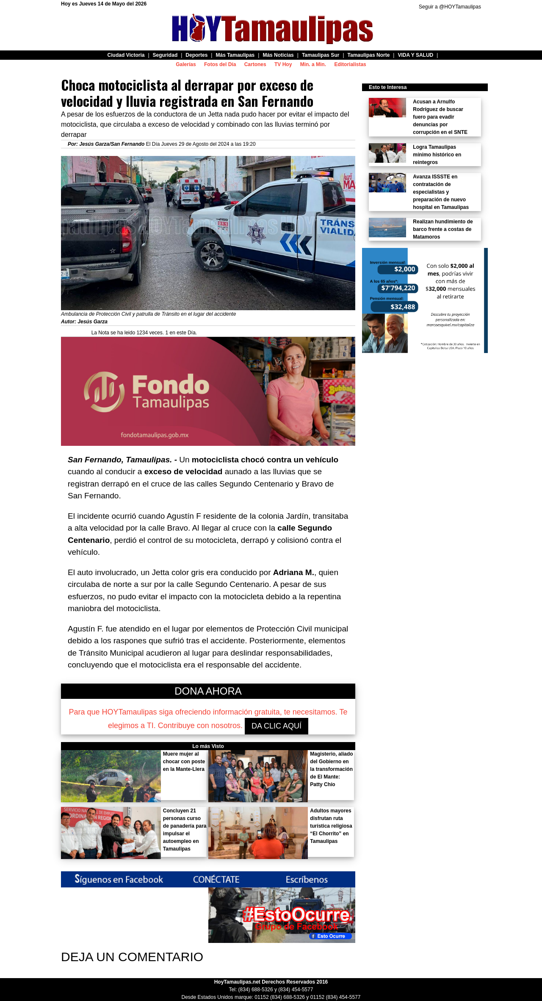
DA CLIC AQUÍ (276, 726)
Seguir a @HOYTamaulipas (450, 7)
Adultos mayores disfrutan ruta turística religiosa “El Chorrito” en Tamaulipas (331, 826)
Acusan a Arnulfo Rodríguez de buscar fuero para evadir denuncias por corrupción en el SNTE (440, 117)
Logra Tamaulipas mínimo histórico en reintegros (437, 154)
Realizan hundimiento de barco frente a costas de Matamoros (443, 229)
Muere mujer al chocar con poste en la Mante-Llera (184, 761)
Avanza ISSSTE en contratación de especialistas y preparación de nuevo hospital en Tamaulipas (441, 192)
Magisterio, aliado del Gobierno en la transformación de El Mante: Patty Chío (331, 769)
